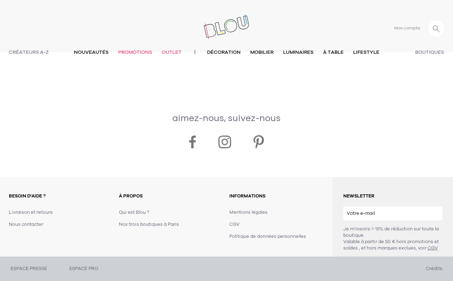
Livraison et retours (31, 212)
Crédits (434, 268)
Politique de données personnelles (267, 236)
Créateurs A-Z (29, 52)
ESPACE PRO (83, 268)
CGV (433, 248)
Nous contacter (26, 224)
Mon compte (407, 28)
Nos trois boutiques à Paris (149, 224)
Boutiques (429, 52)
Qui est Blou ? (134, 212)
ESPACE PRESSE (29, 268)
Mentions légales (248, 212)
